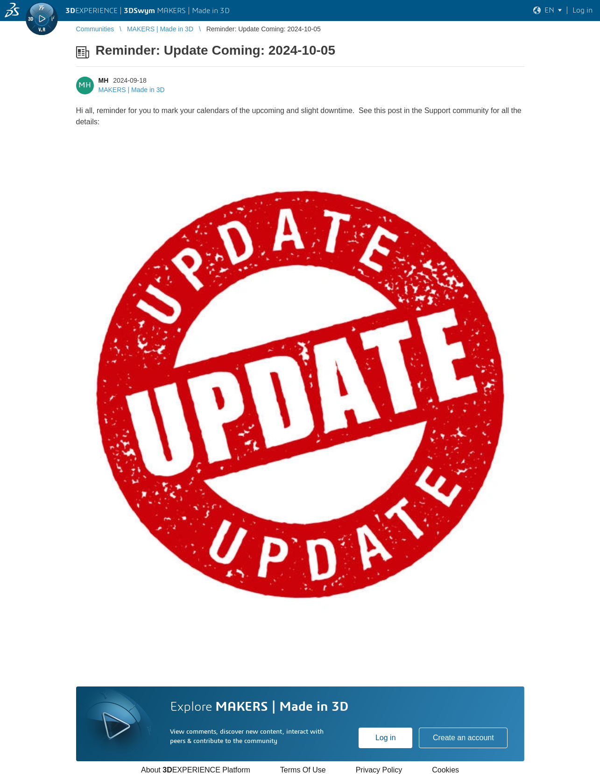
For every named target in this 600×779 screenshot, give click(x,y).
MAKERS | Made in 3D (132, 89)
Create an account (463, 738)
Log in (385, 738)
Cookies (445, 770)
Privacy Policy (379, 770)
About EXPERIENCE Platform (195, 770)
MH (104, 80)
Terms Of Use (303, 770)
